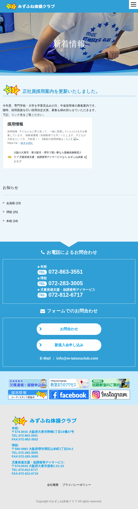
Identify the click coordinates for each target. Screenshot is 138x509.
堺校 (12, 212)
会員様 (13, 203)
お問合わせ (69, 329)
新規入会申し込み (69, 345)
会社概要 (53, 484)
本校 (12, 221)
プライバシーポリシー (76, 484)
